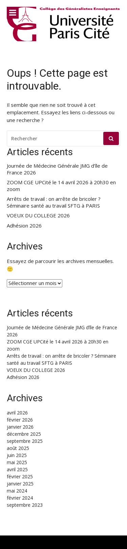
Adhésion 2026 (24, 225)
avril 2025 (17, 469)
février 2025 (20, 476)
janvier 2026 (20, 427)
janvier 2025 (20, 483)
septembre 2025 (25, 441)
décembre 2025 (24, 434)
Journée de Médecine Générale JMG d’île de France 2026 (57, 169)
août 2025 (18, 448)
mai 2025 (17, 462)
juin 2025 (17, 455)
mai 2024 (17, 490)
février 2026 (20, 419)
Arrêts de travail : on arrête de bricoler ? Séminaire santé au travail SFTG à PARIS (54, 202)
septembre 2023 (25, 505)
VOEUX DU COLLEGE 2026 (38, 215)
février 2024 (20, 498)
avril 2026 (17, 412)
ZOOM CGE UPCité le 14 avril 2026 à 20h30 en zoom (61, 185)
